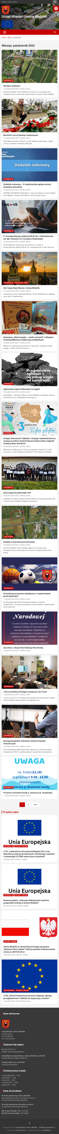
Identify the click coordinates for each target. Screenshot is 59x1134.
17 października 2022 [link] (11, 599)
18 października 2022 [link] (11, 495)
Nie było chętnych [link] (11, 86)
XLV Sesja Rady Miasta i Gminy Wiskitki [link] (21, 288)
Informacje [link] (8, 80)
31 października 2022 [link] (11, 89)
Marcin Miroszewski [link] (23, 1001)
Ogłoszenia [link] (8, 537)
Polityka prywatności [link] (47, 1127)
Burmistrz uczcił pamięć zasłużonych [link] (20, 135)
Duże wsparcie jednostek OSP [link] (17, 493)
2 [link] (28, 805)
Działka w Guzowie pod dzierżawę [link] (19, 542)
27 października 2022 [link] (11, 190)
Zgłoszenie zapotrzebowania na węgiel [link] (21, 389)
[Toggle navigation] (5, 32)
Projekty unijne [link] (11, 812)
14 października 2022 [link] (11, 650)
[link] (56, 8)
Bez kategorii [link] (9, 990)
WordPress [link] (47, 1130)
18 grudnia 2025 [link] (9, 955)
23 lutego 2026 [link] (8, 859)
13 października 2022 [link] (11, 694)
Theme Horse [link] (20, 1130)
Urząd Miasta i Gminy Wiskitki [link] (24, 16)
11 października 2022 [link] (11, 796)
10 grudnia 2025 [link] (9, 1001)
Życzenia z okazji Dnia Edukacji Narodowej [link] (23, 648)
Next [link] (35, 805)
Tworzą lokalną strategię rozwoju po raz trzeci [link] (25, 692)
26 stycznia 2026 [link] (9, 906)
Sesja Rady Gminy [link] (21, 283)
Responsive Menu (55, 2)
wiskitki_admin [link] (25, 89)
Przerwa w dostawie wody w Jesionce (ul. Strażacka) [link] (27, 793)
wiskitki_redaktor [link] (21, 859)
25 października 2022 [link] (11, 343)
